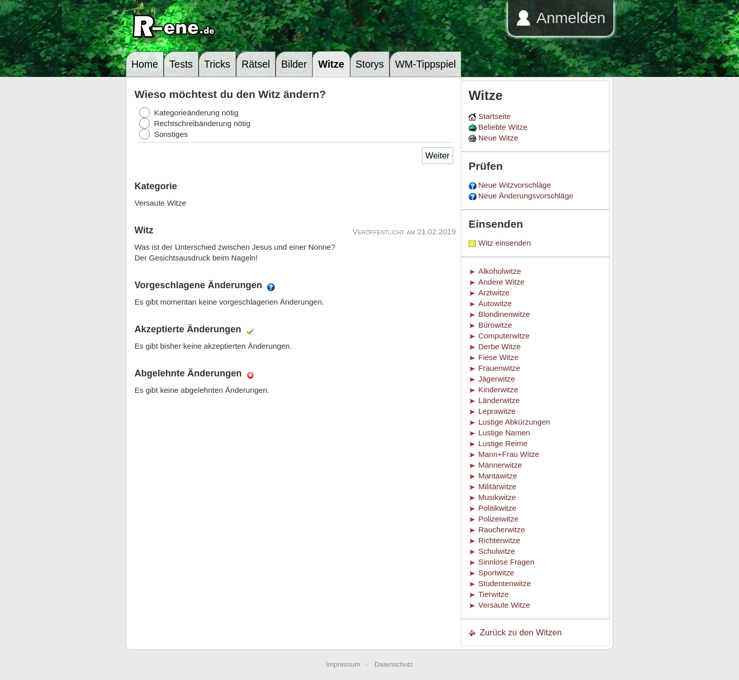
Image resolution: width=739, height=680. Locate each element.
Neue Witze (498, 137)
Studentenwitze (504, 583)
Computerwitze (504, 335)
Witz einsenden (504, 242)
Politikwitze (497, 508)
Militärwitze (497, 486)
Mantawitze (497, 475)
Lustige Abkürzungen (514, 421)
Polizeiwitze (498, 518)
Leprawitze (497, 411)
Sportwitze (496, 572)
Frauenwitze (499, 368)
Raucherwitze (501, 529)
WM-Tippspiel (425, 64)
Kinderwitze (498, 389)
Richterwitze (499, 540)
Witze (331, 64)
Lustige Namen (504, 432)
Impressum (343, 664)
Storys (370, 64)
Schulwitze (496, 551)
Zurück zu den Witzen (521, 632)
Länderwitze (499, 400)
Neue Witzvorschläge (514, 185)
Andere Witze (501, 281)
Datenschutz (394, 664)
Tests (181, 64)
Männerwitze (500, 465)
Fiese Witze (498, 357)
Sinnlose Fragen (506, 561)
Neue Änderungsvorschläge (525, 195)
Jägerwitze (496, 378)
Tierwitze (493, 594)
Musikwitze (497, 497)
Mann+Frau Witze (508, 454)
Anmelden (571, 17)
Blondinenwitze (504, 314)
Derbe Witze (499, 346)
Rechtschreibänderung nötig (202, 123)
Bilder (294, 64)
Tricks (217, 64)
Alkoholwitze (499, 271)
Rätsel (256, 64)
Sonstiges (171, 134)
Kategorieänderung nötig (196, 112)
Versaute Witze (504, 605)
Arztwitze (494, 292)
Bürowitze (495, 325)
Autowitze (495, 303)
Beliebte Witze (503, 127)
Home (144, 64)
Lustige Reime (503, 443)
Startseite (494, 116)
